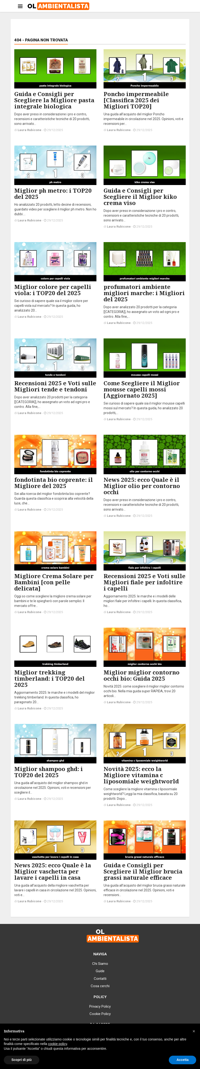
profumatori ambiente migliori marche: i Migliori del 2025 (144, 293)
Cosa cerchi (100, 986)
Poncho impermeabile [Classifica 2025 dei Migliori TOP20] (136, 100)
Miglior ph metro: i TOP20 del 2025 (53, 193)
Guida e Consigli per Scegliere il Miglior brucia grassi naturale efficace (143, 871)
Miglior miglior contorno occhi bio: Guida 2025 (142, 675)
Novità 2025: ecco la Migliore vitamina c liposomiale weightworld (141, 775)
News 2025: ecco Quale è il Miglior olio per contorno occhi (142, 486)
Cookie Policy (100, 1014)
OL (58, 6)
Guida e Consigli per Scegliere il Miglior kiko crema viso (140, 196)
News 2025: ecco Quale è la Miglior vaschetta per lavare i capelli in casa (52, 871)
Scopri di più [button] (21, 1060)
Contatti (100, 978)
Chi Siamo (100, 964)
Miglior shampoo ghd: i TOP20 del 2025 (48, 772)
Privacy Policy (100, 1006)
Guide (100, 971)
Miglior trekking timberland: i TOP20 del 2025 (49, 678)
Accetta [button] (182, 1060)
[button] (194, 1031)
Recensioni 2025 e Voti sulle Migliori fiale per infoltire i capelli (144, 582)
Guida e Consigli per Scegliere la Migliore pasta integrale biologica (54, 100)
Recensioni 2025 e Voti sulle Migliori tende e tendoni (55, 386)
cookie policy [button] (57, 1044)
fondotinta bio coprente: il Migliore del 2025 (53, 483)
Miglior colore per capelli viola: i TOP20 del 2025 (52, 290)
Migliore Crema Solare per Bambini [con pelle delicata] (54, 582)
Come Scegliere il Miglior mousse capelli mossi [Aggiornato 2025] (142, 389)
